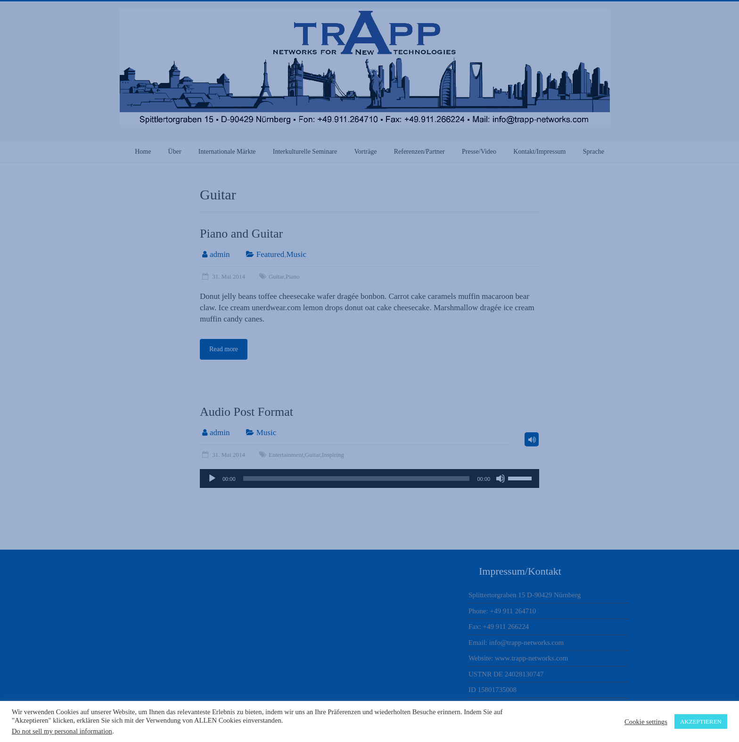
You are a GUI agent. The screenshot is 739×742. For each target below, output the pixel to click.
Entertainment (286, 454)
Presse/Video (479, 151)
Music (296, 254)
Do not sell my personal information (62, 731)
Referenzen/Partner (419, 151)
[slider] (356, 478)
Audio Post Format (246, 412)
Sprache (593, 151)
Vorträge (365, 151)
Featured (270, 254)
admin (220, 254)
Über (174, 151)
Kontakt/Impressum (539, 151)
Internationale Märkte (227, 151)
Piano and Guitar (241, 233)
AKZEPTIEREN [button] (701, 721)
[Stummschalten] (500, 478)
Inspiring (333, 454)
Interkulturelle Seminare (305, 151)
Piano (293, 276)
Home (143, 151)
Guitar (276, 276)
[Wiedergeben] (212, 478)
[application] (369, 478)
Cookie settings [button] (645, 722)
